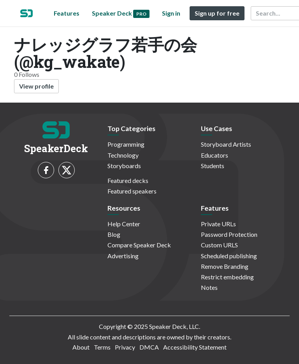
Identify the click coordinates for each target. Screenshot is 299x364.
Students (212, 165)
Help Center (123, 223)
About (81, 347)
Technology (123, 155)
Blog (113, 234)
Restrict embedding (227, 277)
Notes (209, 287)
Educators (214, 155)
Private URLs (218, 223)
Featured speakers (132, 191)
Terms (102, 347)
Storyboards (124, 165)
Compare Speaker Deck (139, 245)
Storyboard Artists (226, 144)
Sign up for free (217, 13)
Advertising (123, 255)
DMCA (149, 347)
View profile (36, 86)
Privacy (125, 347)
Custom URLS (219, 245)
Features (66, 13)
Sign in (171, 13)
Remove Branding (224, 266)
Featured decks (127, 180)
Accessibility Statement (195, 347)
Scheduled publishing (229, 255)
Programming (125, 144)
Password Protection (229, 234)
